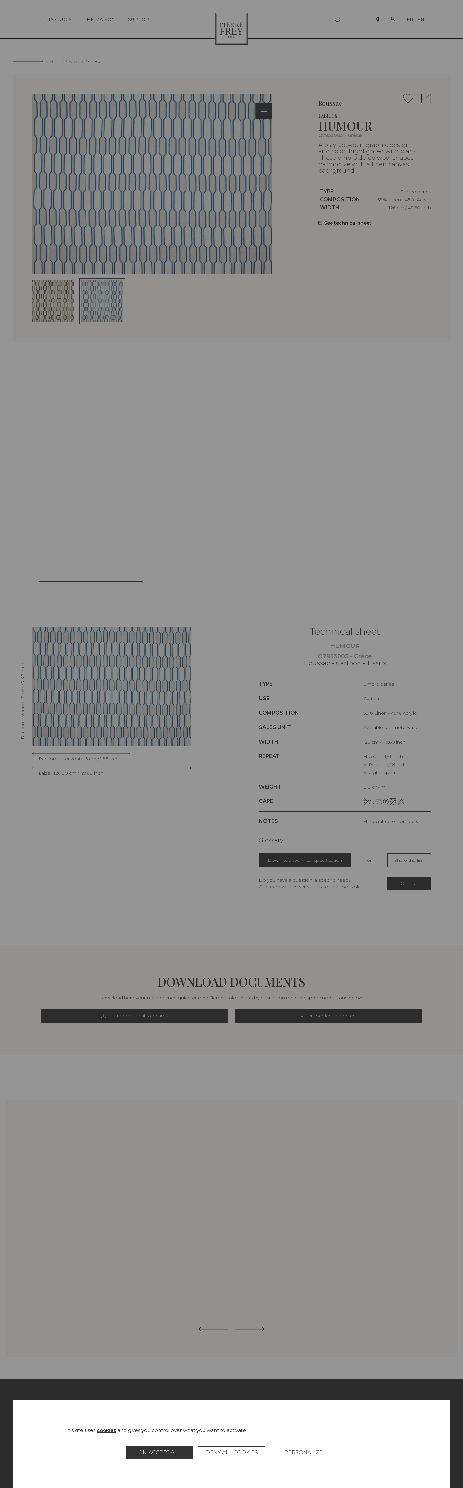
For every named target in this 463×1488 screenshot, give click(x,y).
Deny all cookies (231, 1452)
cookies (106, 1430)
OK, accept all (159, 1452)
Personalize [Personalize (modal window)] (303, 1452)
